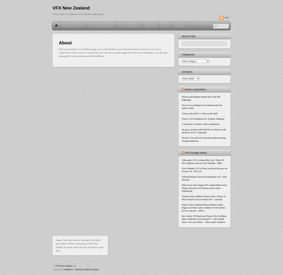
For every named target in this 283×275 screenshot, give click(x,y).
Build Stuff (151, 25)
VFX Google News (196, 152)
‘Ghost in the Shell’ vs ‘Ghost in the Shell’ (200, 114)
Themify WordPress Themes (87, 269)
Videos (165, 25)
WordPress (68, 269)
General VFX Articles (73, 25)
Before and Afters (195, 89)
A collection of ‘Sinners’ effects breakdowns (200, 124)
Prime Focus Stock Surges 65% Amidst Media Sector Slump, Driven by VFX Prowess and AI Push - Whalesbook (204, 188)
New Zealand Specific (129, 25)
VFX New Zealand (64, 266)
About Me (179, 25)
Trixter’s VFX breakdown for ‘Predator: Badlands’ (203, 119)
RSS (227, 17)
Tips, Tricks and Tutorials (101, 25)
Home (56, 26)
